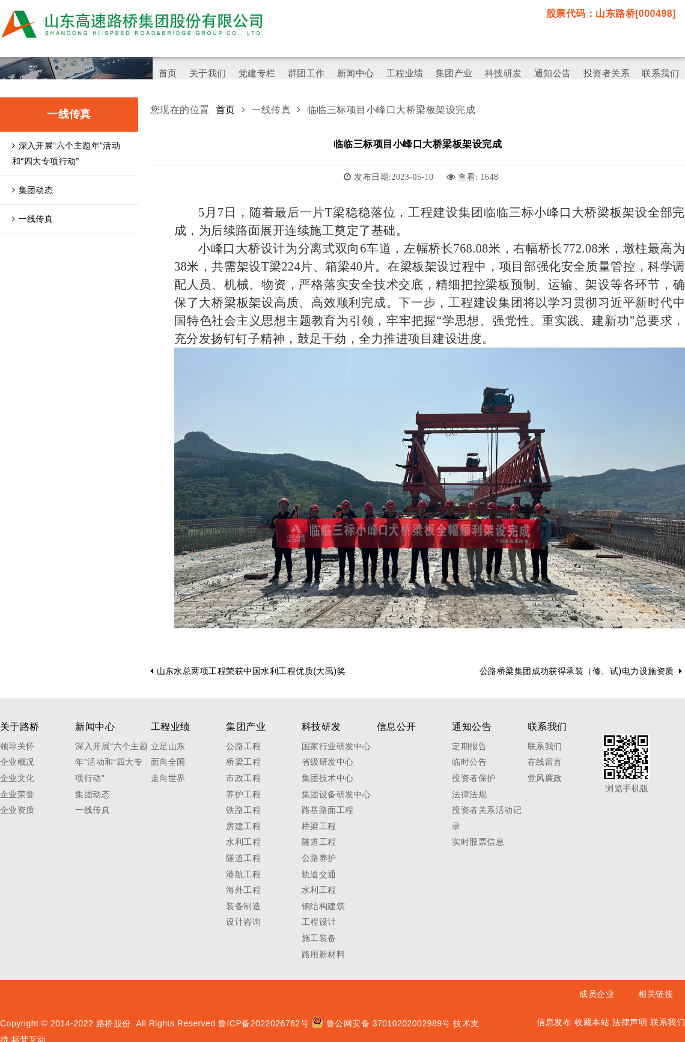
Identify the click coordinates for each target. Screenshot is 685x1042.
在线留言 (545, 762)
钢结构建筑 (323, 906)
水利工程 (243, 842)
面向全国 (168, 762)
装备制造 (243, 906)
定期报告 (469, 746)
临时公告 (469, 762)
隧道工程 (243, 858)
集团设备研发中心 (336, 794)
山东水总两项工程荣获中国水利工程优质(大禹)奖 (248, 671)
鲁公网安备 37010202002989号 (381, 1023)
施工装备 (319, 938)
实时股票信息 (478, 842)
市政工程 (243, 778)
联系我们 (545, 746)
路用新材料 (323, 954)
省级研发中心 (328, 762)
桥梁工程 (243, 762)
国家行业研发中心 (336, 746)
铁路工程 (243, 810)
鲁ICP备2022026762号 (263, 1023)
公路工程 (243, 746)
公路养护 (319, 858)
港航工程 (243, 874)
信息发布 (554, 1022)
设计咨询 (243, 922)
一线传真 (32, 219)
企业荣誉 (17, 794)
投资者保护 (473, 778)
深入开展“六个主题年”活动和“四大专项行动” (66, 154)
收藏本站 (591, 1022)
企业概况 (17, 762)
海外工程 (243, 890)
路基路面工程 (328, 810)
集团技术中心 (328, 778)
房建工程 (243, 826)
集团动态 (32, 190)
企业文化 (17, 778)
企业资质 (17, 810)
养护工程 (243, 794)
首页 (226, 110)
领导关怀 (17, 746)
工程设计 (319, 922)
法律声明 (629, 1022)
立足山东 (168, 746)
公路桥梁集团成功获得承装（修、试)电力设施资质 (581, 671)
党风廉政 (545, 778)
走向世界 (168, 778)
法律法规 (469, 794)
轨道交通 (319, 874)
